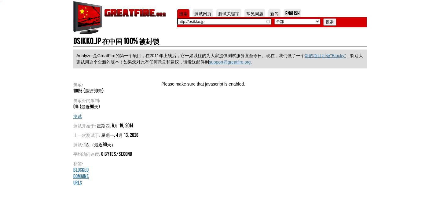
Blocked (81, 169)
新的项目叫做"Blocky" (325, 55)
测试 (77, 116)
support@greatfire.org (230, 62)
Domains (81, 176)
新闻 (274, 13)
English (292, 13)
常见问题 (254, 13)
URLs (77, 182)
